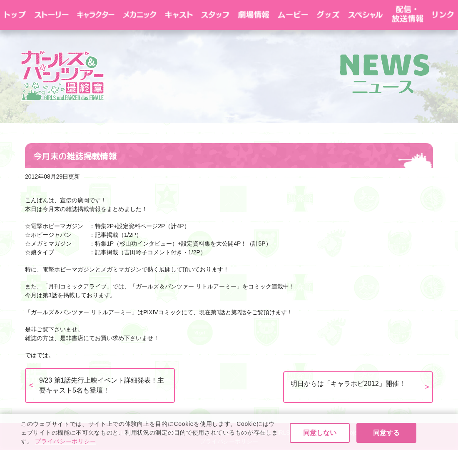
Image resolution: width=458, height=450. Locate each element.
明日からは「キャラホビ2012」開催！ (348, 383)
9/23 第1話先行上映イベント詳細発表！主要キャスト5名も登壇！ (101, 385)
